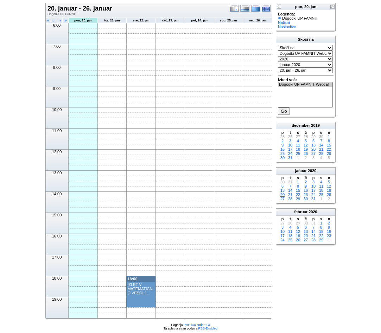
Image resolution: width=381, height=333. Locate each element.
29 (329, 153)
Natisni (284, 22)
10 (290, 145)
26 (306, 153)
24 (290, 153)
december (301, 125)
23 (282, 153)
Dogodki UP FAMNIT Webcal (305, 84)
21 (321, 149)
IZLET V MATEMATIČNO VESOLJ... (139, 288)
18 (298, 149)
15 (329, 145)
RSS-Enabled (208, 328)
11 (298, 145)
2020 (312, 171)
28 (321, 153)
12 (306, 145)
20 (313, 149)
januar (301, 171)
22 (329, 149)
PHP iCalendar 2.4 (197, 325)
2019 (315, 125)
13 (313, 145)
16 (282, 149)
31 (290, 158)
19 (306, 149)
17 (290, 149)
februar (300, 212)
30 (282, 158)
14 (321, 145)
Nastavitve (287, 27)
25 (298, 153)
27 (313, 153)
